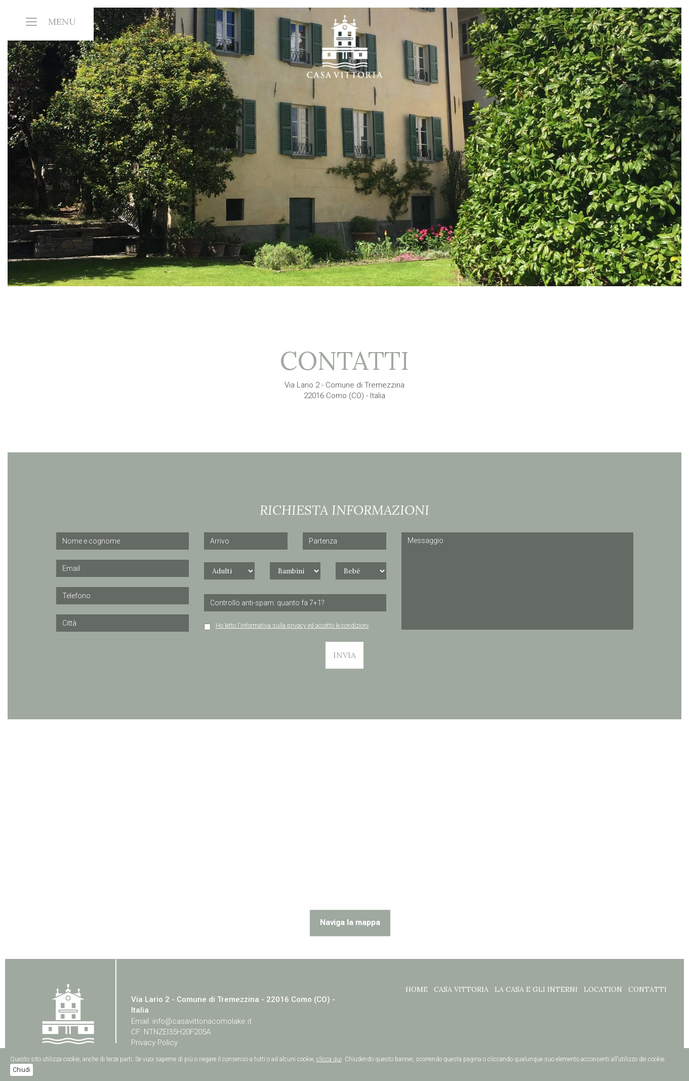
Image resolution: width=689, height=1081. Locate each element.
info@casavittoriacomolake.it (202, 1021)
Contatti (647, 989)
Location (603, 989)
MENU (62, 21)
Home (417, 989)
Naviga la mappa (350, 922)
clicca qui (329, 1059)
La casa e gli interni (536, 989)
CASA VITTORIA (461, 989)
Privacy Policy (154, 1042)
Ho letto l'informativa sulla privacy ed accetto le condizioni (292, 625)
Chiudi (21, 1069)
